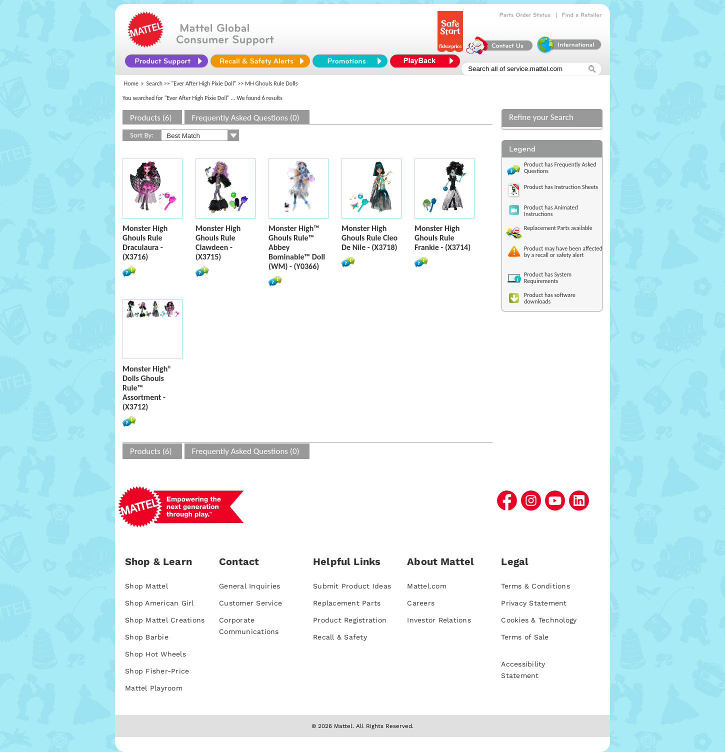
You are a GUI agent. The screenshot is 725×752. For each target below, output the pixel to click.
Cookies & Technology (538, 620)
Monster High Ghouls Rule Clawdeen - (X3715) (218, 243)
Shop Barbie (146, 637)
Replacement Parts (346, 603)
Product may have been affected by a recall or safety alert (563, 251)
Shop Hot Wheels (155, 654)
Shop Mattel (146, 586)
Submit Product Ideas (352, 586)
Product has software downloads (550, 298)
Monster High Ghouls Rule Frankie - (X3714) (442, 238)
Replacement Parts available (558, 228)
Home (131, 83)
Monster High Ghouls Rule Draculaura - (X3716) (145, 243)
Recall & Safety (340, 637)
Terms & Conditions (535, 586)
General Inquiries (249, 586)
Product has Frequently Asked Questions (560, 167)
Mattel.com (426, 586)
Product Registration (349, 620)
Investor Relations (439, 620)
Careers (420, 603)
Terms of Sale (524, 637)
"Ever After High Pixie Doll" (204, 83)
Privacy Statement (533, 603)
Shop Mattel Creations (164, 620)
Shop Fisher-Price (157, 671)
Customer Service (250, 603)
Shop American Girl (159, 603)
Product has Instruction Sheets (561, 187)
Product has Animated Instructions (551, 211)
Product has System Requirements (548, 277)
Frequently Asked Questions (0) (246, 117)
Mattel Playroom (153, 688)
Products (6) (151, 117)
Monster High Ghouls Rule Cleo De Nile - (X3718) (370, 238)
